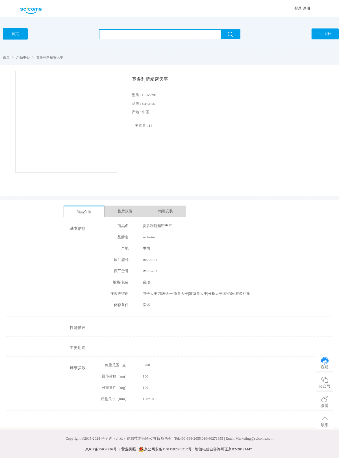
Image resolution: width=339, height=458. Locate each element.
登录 (298, 8)
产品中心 (23, 57)
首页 (6, 57)
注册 (306, 8)
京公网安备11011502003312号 (168, 449)
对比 (325, 34)
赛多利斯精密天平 (49, 57)
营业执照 (128, 449)
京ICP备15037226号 (101, 449)
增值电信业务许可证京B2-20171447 (223, 449)
